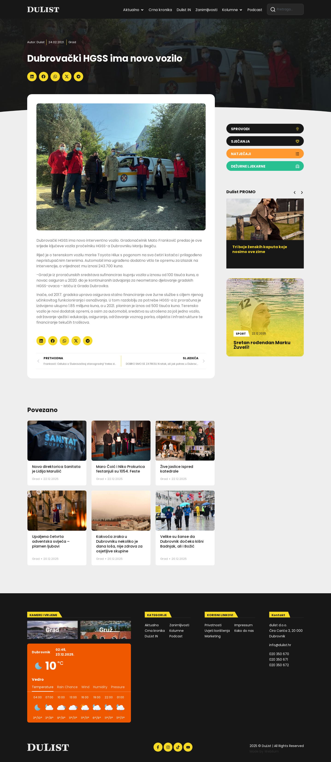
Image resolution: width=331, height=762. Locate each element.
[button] (32, 76)
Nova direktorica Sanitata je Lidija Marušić (56, 469)
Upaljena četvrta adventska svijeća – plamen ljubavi (51, 541)
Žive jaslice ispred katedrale (176, 469)
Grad (72, 42)
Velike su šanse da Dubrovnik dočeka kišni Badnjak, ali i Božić (182, 541)
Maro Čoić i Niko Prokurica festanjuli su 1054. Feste (120, 469)
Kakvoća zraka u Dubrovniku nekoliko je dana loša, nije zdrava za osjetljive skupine (119, 544)
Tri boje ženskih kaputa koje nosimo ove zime (261, 249)
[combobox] (285, 9)
